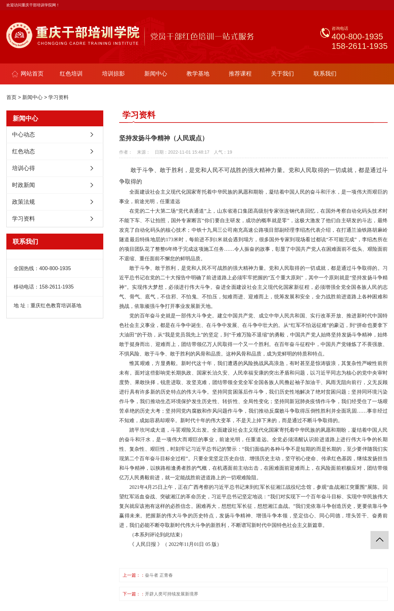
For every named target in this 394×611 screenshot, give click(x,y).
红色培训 (71, 73)
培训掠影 (113, 73)
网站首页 (28, 73)
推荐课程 (240, 73)
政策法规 (23, 202)
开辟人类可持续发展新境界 (171, 593)
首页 (11, 97)
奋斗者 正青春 (159, 575)
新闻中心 (155, 73)
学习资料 (58, 97)
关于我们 (282, 73)
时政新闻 (23, 185)
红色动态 (23, 151)
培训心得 (23, 168)
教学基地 (198, 73)
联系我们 (325, 73)
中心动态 (23, 134)
